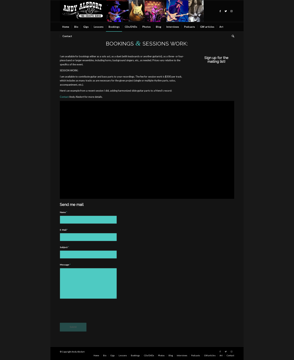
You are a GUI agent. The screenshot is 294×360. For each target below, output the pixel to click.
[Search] (231, 36)
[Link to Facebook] (220, 11)
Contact (64, 96)
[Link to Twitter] (226, 11)
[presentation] (88, 313)
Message (65, 264)
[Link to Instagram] (231, 11)
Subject (64, 247)
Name (63, 212)
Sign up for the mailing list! (216, 59)
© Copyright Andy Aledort (72, 351)
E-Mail (64, 229)
